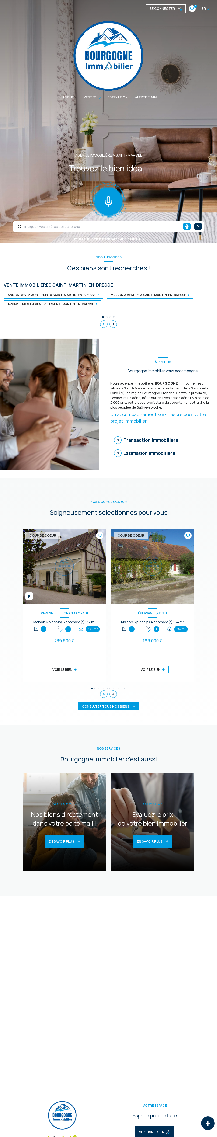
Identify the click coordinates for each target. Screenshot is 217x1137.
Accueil (69, 97)
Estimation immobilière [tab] (149, 453)
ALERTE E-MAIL (146, 97)
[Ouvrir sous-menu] (100, 97)
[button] (113, 324)
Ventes (90, 97)
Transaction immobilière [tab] (150, 440)
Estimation (118, 97)
